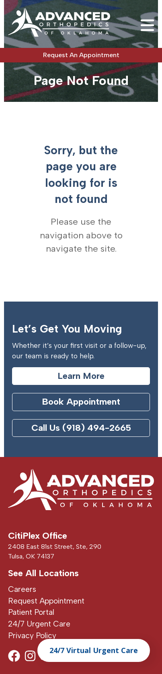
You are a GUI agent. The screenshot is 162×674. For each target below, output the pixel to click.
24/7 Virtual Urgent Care (93, 650)
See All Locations (43, 573)
